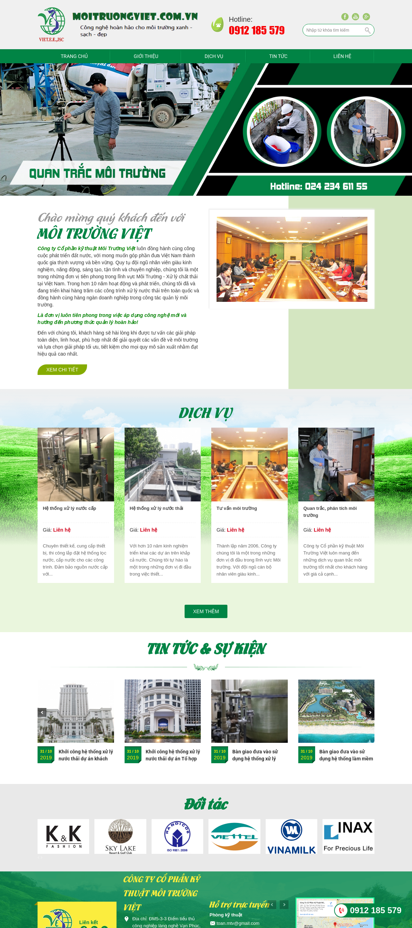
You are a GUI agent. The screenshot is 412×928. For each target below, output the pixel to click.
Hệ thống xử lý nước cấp (69, 508)
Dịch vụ (214, 56)
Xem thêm (206, 611)
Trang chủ (74, 56)
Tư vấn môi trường (237, 508)
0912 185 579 (375, 910)
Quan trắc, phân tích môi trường (330, 512)
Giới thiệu (146, 56)
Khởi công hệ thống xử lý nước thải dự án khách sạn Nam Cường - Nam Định (86, 762)
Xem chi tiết (62, 369)
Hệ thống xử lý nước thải (157, 508)
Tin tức (278, 56)
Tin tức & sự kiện (206, 647)
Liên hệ (342, 56)
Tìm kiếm (368, 30)
